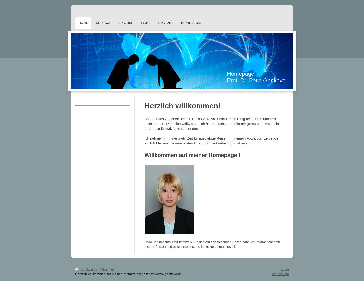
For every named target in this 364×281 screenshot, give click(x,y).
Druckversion (87, 269)
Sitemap (108, 269)
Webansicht (280, 274)
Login (285, 269)
